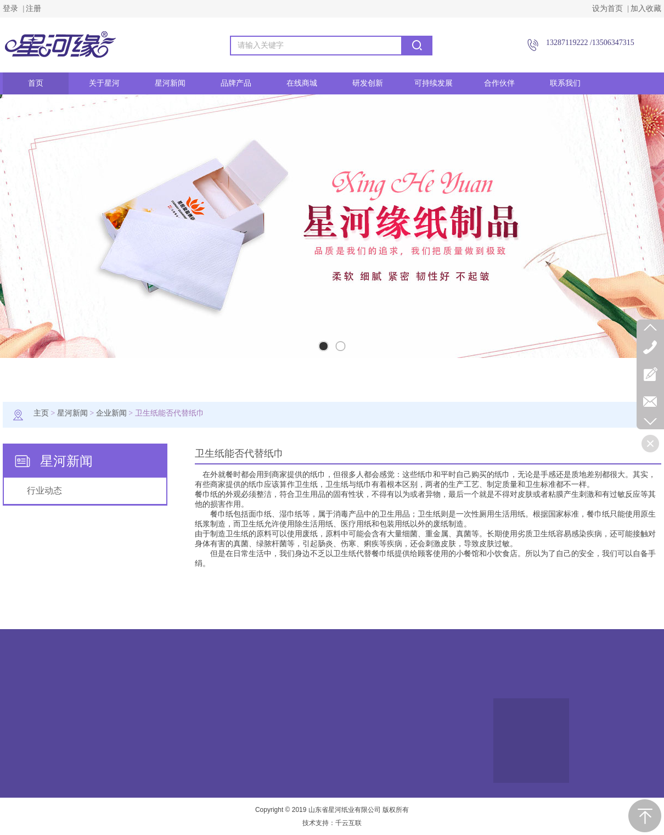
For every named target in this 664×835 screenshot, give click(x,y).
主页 (41, 413)
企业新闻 (111, 413)
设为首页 (607, 8)
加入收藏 (646, 8)
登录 (10, 8)
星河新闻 (72, 413)
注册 (33, 8)
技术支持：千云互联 (332, 823)
